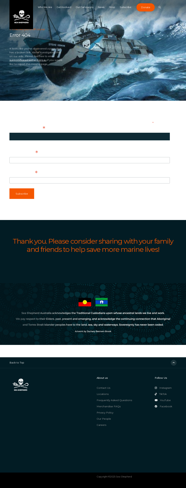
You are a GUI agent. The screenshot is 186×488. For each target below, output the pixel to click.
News (101, 7)
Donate (145, 7)
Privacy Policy (105, 412)
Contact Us (103, 387)
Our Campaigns (84, 7)
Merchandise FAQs (109, 406)
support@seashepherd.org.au (27, 60)
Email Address (27, 128)
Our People (104, 418)
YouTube (163, 400)
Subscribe (125, 7)
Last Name (23, 173)
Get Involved (64, 7)
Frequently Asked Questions (114, 400)
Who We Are (45, 7)
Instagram (163, 387)
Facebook (163, 406)
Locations (103, 394)
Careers (101, 424)
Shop (112, 7)
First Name (23, 153)
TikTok (161, 394)
